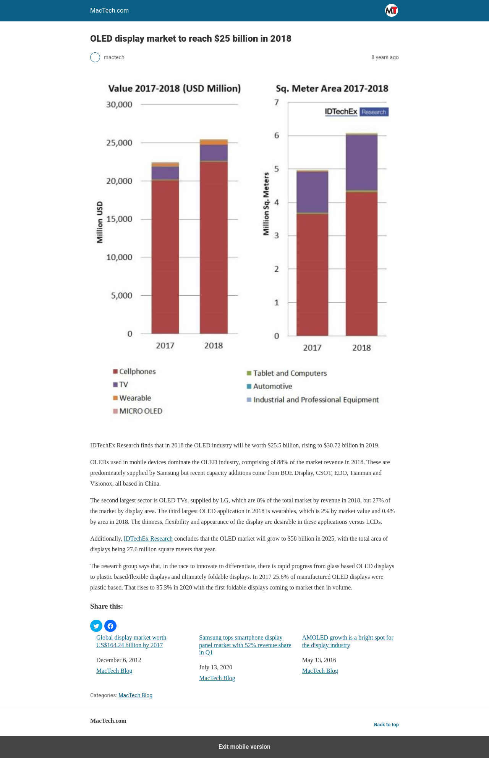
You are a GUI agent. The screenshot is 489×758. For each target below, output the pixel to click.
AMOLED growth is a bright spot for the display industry (347, 641)
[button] (96, 626)
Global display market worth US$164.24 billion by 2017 (131, 641)
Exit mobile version (244, 746)
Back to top (386, 724)
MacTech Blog (114, 670)
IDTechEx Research (148, 538)
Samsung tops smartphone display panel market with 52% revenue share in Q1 (245, 644)
